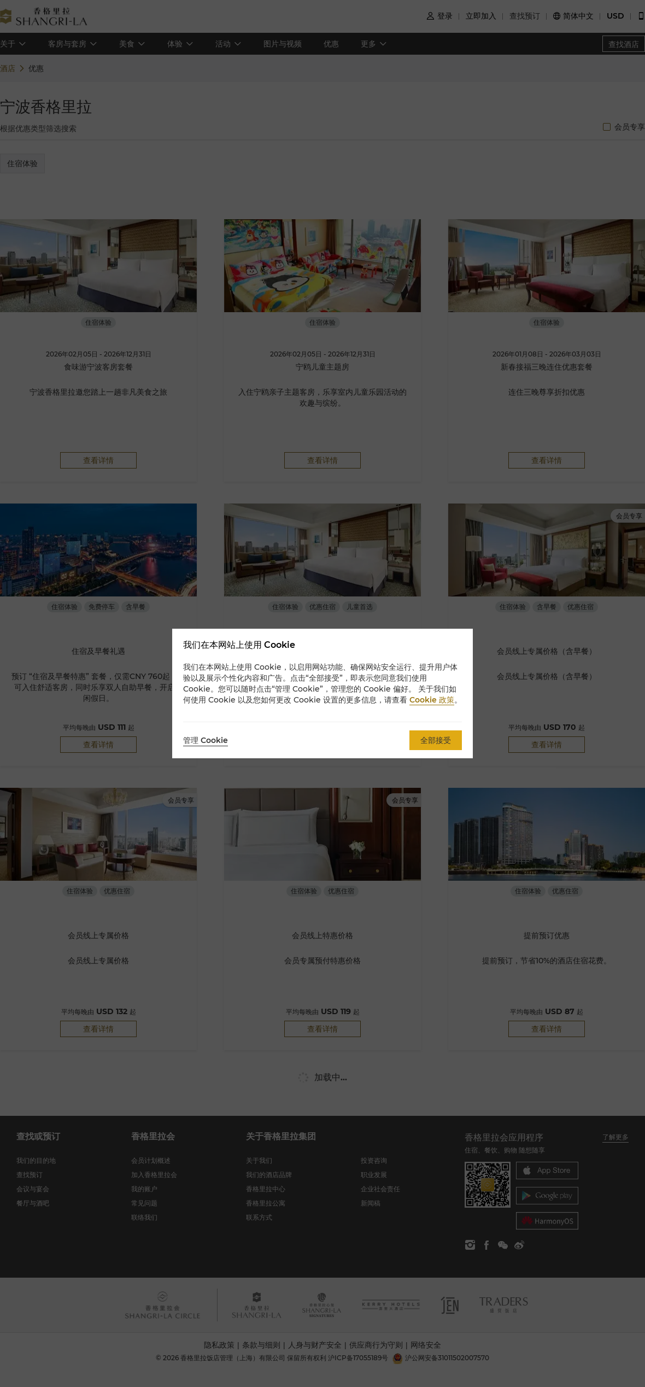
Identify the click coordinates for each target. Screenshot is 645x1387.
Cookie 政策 (431, 700)
